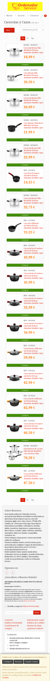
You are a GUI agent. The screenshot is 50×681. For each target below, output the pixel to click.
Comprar (25, 64)
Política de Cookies (35, 623)
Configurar (8, 662)
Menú (7, 15)
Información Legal (35, 620)
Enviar (37, 612)
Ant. (17, 38)
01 (23, 38)
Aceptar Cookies (31, 662)
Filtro (9, 30)
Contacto (33, 15)
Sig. (32, 38)
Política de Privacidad (29, 601)
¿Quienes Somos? (35, 628)
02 (27, 38)
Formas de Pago (34, 626)
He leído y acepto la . (23, 606)
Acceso (19, 15)
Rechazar (18, 662)
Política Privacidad (13, 623)
